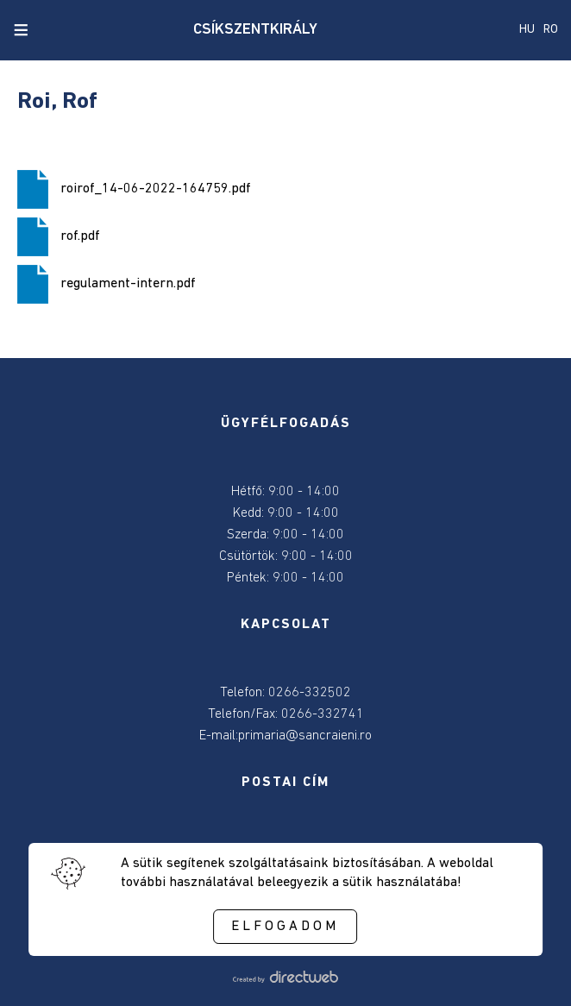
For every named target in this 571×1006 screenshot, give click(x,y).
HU (527, 29)
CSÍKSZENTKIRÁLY (255, 30)
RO (550, 29)
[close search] (50, 30)
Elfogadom (285, 927)
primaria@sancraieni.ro (305, 736)
